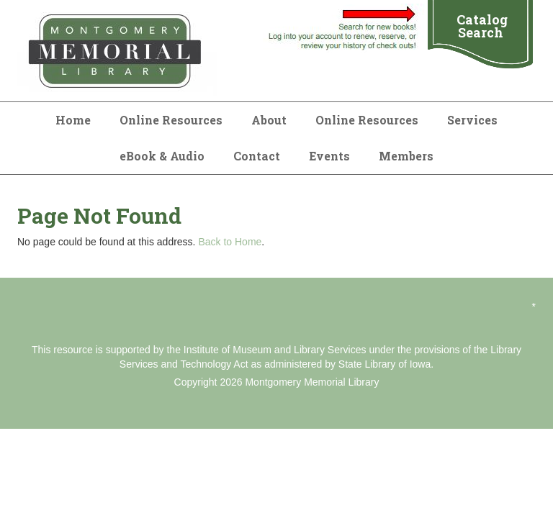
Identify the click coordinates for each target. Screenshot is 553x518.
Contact (256, 155)
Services (472, 119)
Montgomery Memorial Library (312, 382)
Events (329, 155)
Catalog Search (482, 26)
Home (73, 119)
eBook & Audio (162, 155)
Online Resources (171, 119)
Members (406, 155)
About (269, 119)
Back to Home (229, 241)
